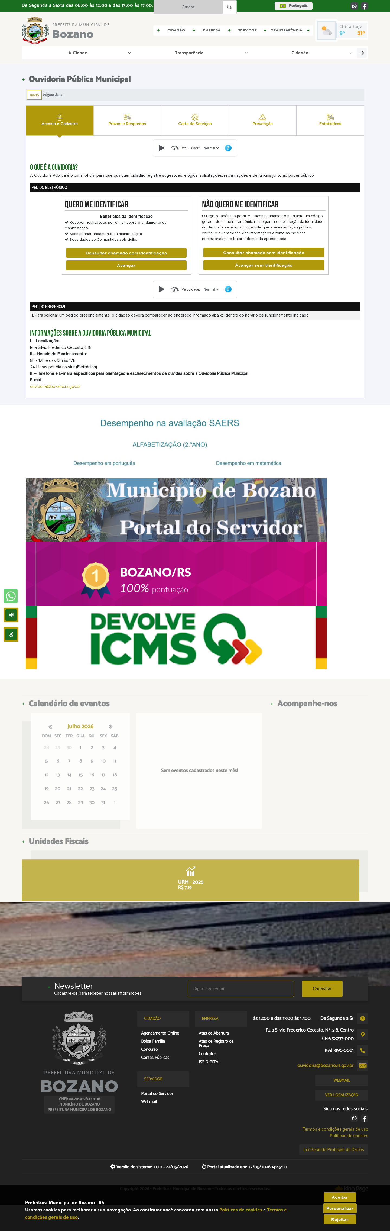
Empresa (205, 52)
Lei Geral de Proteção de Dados (334, 1149)
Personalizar (339, 1208)
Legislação (240, 52)
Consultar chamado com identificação (126, 252)
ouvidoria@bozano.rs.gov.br (55, 386)
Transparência (89, 52)
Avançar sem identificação (263, 265)
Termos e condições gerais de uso (335, 1129)
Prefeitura (168, 52)
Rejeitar (339, 1219)
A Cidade (47, 52)
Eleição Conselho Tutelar (294, 52)
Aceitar (340, 1197)
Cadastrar (322, 988)
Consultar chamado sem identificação (263, 252)
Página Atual (53, 95)
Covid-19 (351, 52)
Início (34, 95)
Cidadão (130, 52)
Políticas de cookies (349, 1135)
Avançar (126, 265)
